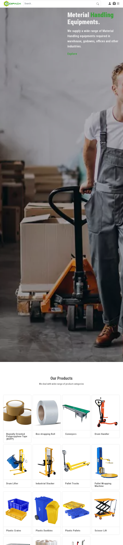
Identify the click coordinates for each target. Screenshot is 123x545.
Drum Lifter (12, 483)
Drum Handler (102, 434)
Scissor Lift (101, 530)
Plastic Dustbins (44, 530)
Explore (72, 55)
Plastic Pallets (72, 530)
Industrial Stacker (45, 483)
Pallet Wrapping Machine (103, 484)
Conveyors (70, 434)
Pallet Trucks (72, 483)
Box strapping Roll (45, 434)
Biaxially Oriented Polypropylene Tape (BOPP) (16, 436)
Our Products (61, 378)
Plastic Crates (13, 530)
